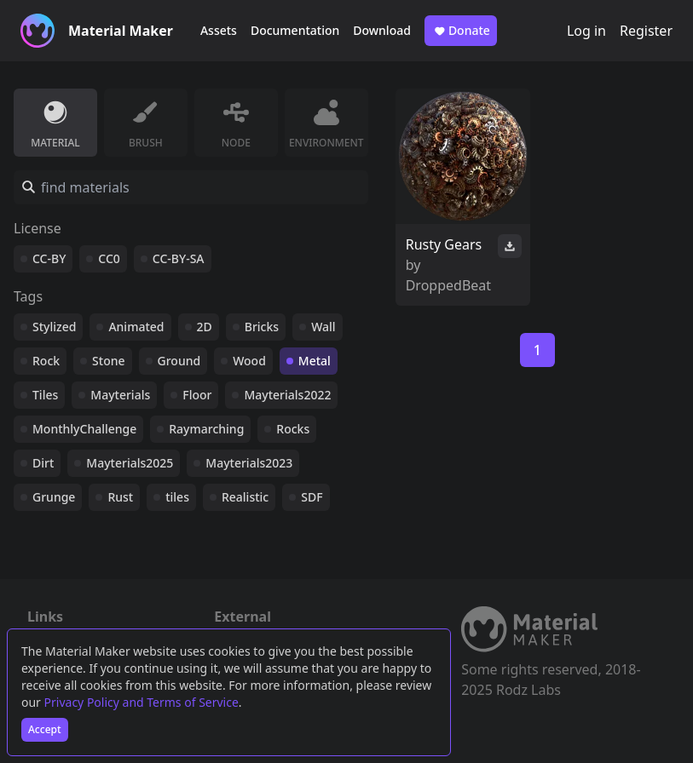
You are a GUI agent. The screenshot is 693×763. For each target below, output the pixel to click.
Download (382, 30)
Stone (108, 361)
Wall (323, 326)
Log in (586, 30)
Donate (460, 30)
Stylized (54, 326)
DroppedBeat (448, 285)
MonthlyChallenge (84, 429)
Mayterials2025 (129, 463)
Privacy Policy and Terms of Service (141, 702)
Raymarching (206, 429)
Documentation (295, 30)
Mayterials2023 (248, 463)
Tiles (45, 395)
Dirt (43, 463)
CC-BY (49, 258)
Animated (136, 326)
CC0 (109, 258)
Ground (179, 361)
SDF (311, 497)
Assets (218, 30)
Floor (196, 395)
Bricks (262, 326)
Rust (120, 497)
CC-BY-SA (179, 258)
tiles (177, 497)
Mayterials (120, 395)
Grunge (53, 497)
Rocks (292, 429)
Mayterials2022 (287, 395)
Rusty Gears (444, 244)
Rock (46, 361)
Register (646, 30)
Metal (314, 361)
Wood (249, 361)
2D (204, 326)
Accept (44, 729)
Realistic (245, 497)
